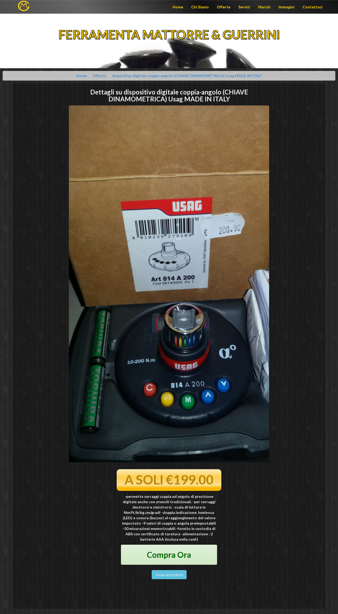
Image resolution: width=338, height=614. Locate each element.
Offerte (223, 7)
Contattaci (312, 7)
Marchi (264, 7)
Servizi (244, 7)
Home (177, 7)
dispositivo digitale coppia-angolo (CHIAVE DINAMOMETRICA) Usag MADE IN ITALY (187, 75)
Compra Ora (169, 554)
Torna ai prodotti (169, 574)
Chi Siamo (200, 7)
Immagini (286, 7)
